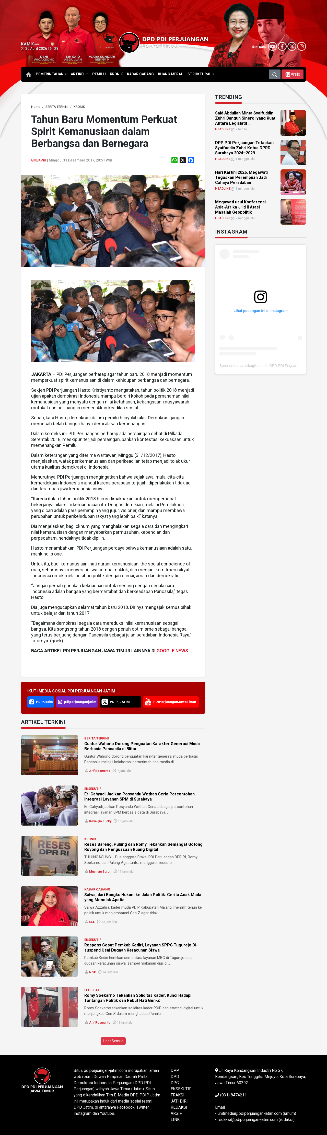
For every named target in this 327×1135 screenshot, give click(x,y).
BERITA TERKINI (96, 738)
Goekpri (38, 160)
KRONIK (90, 839)
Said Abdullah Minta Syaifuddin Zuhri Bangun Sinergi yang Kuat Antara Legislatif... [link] (245, 118)
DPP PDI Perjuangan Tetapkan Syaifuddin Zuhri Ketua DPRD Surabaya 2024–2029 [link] (244, 147)
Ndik (92, 972)
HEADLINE (222, 129)
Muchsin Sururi (100, 871)
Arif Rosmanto (99, 771)
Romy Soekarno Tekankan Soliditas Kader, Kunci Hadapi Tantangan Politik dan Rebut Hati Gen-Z (137, 998)
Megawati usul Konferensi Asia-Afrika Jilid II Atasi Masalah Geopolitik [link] (240, 207)
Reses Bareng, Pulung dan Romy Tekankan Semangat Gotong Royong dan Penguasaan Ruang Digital (143, 847)
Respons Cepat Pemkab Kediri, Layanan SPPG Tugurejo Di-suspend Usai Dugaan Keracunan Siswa (141, 948)
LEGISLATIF (93, 990)
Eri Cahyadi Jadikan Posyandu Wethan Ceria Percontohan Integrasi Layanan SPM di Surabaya (139, 797)
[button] (292, 74)
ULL (92, 922)
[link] (35, 107)
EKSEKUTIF (92, 789)
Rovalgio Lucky (100, 821)
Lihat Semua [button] (113, 1041)
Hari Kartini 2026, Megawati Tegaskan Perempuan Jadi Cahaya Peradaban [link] (241, 177)
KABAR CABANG (97, 889)
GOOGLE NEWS (172, 650)
